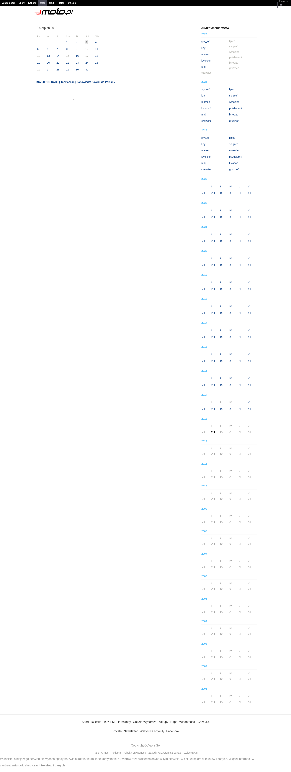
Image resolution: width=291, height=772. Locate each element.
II (211, 186)
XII (249, 193)
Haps (173, 721)
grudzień (234, 120)
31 (87, 69)
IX (221, 193)
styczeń (205, 41)
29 (67, 69)
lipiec (232, 89)
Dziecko (72, 3)
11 (96, 48)
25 (96, 62)
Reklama (116, 752)
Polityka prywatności (134, 752)
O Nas (105, 752)
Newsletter (131, 731)
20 (48, 62)
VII (203, 193)
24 (87, 62)
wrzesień (234, 101)
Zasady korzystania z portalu (165, 752)
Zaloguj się (284, 1)
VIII (213, 193)
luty (203, 47)
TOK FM (109, 721)
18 (96, 55)
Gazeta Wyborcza (144, 721)
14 (58, 55)
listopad (233, 114)
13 (48, 55)
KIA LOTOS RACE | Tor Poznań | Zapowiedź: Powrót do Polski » (75, 82)
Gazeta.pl (203, 721)
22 (67, 62)
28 (58, 69)
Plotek (61, 3)
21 (58, 62)
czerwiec (206, 120)
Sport (21, 3)
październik (235, 108)
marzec (205, 54)
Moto (42, 3)
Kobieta (32, 3)
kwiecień (206, 60)
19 (38, 62)
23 (77, 62)
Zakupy (163, 721)
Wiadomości (8, 3)
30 (77, 69)
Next (51, 3)
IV (230, 186)
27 (48, 69)
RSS (96, 752)
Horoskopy (124, 721)
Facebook (172, 731)
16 (77, 55)
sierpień (233, 95)
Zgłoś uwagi (191, 752)
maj (203, 66)
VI (249, 186)
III (221, 186)
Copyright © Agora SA (145, 745)
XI (240, 193)
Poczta (117, 731)
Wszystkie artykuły (152, 731)
